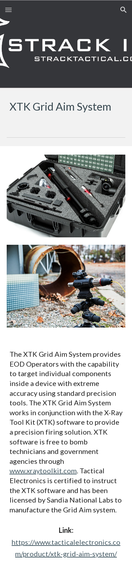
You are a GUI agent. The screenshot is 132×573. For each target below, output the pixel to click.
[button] (8, 9)
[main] (66, 106)
